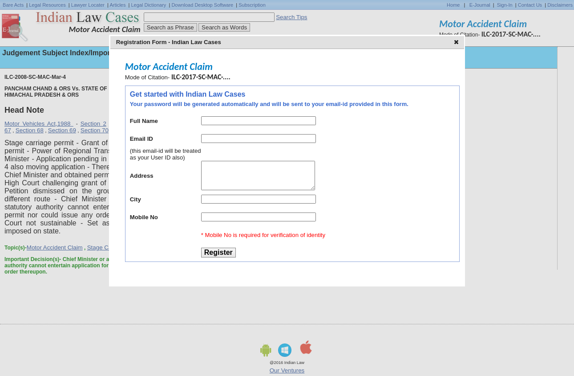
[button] (457, 43)
